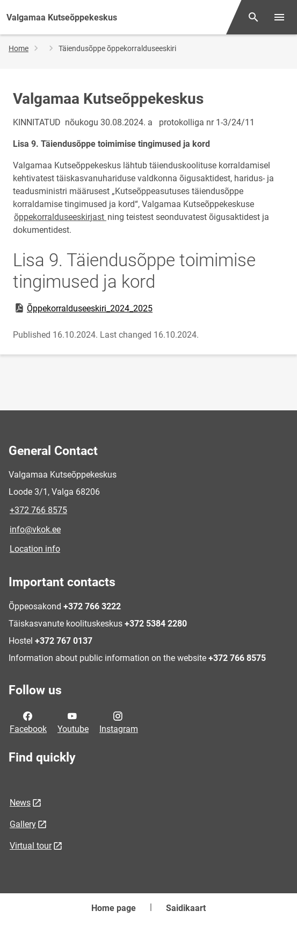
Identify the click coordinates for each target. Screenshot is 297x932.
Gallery (23, 824)
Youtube (73, 722)
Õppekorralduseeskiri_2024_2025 (83, 308)
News (20, 803)
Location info (35, 549)
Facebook (28, 722)
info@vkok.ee (35, 529)
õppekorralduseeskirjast (60, 217)
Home (18, 48)
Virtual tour (31, 846)
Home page (113, 908)
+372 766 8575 (38, 510)
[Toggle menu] (279, 17)
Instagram (118, 722)
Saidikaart (186, 908)
